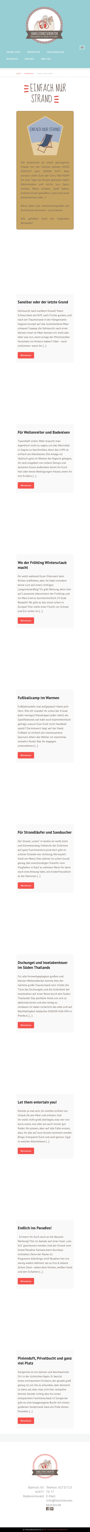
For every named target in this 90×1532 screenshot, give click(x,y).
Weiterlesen (26, 355)
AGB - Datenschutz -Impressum (55, 1530)
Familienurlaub (55, 52)
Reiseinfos (12, 59)
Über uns (46, 59)
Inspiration (33, 52)
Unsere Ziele (13, 52)
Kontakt (29, 59)
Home (18, 74)
